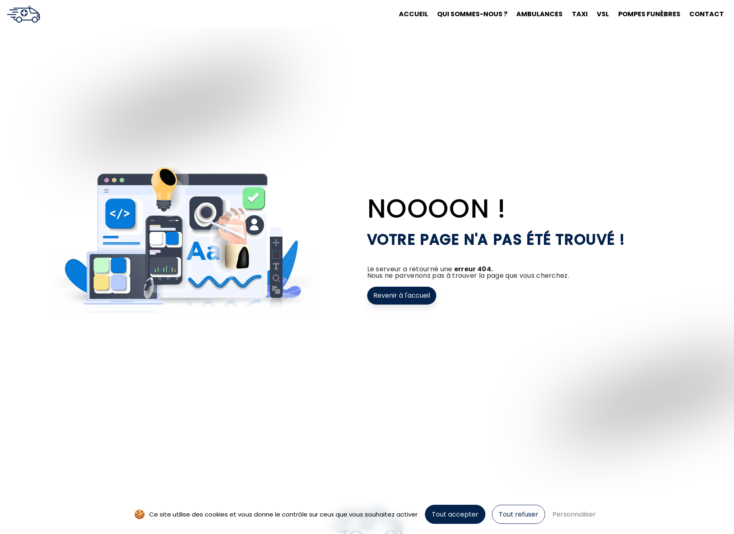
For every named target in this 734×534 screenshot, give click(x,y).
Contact (702, 14)
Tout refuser (518, 514)
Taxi (576, 14)
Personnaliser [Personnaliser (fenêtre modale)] (574, 514)
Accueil (409, 14)
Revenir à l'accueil (401, 295)
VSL (599, 14)
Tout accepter (455, 514)
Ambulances (535, 14)
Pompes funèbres (645, 14)
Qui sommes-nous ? (468, 14)
